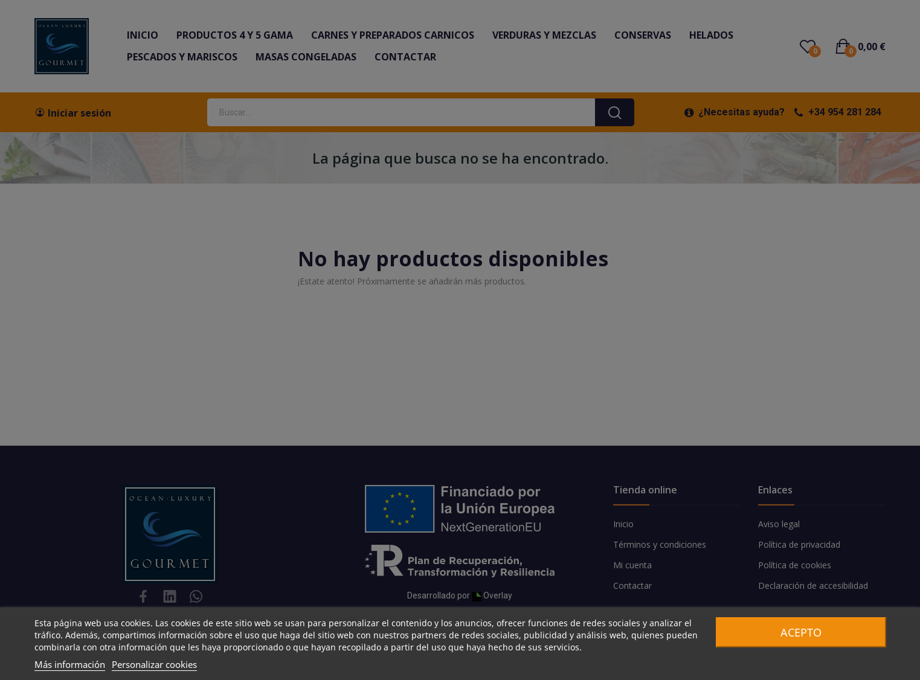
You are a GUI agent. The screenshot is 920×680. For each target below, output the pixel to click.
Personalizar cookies (154, 664)
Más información (69, 664)
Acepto (801, 632)
